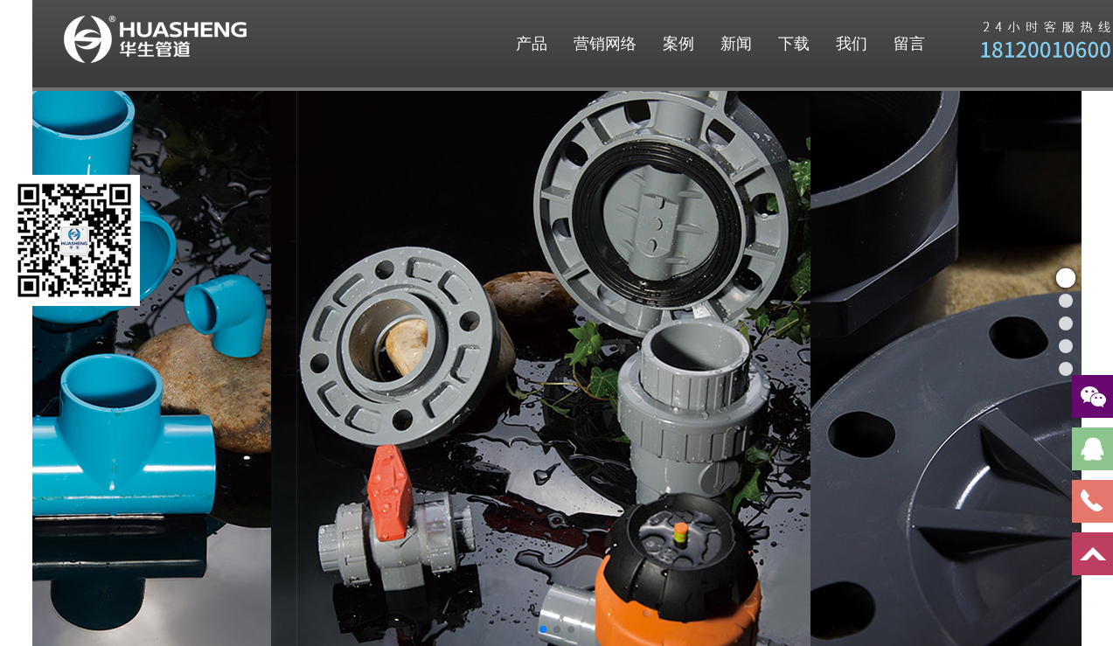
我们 (851, 43)
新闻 (736, 43)
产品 (531, 43)
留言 (909, 43)
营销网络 (605, 43)
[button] (542, 629)
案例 (678, 43)
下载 (794, 43)
